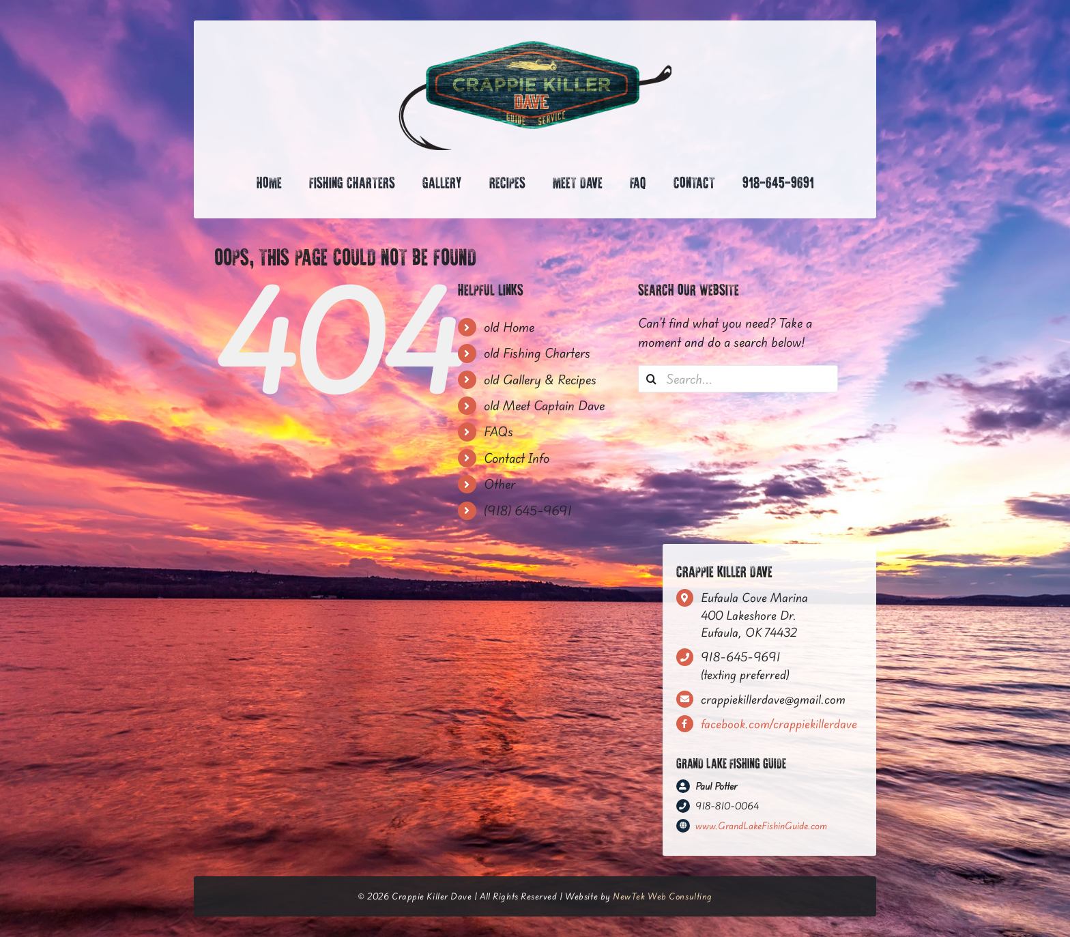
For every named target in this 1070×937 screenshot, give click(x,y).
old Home (509, 327)
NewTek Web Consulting (662, 896)
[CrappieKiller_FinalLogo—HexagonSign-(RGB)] (535, 46)
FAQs (498, 431)
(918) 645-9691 (528, 510)
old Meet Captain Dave (544, 405)
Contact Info (516, 458)
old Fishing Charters (537, 353)
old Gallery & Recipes (540, 379)
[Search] (651, 378)
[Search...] (738, 378)
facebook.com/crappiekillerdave (779, 723)
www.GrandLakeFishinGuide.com (761, 826)
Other (499, 484)
